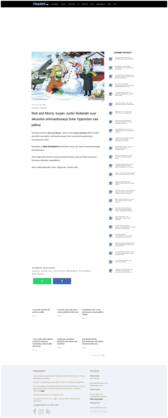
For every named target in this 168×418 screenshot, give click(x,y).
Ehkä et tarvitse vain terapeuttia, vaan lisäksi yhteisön (123, 218)
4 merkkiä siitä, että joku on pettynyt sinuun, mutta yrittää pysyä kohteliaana (124, 76)
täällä (42, 391)
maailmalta (101, 4)
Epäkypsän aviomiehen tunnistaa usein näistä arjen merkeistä (124, 68)
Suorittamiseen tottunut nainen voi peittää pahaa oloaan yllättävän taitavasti (123, 209)
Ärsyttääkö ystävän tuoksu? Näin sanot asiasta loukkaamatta (124, 148)
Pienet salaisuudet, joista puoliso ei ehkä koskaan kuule (123, 157)
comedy (44, 271)
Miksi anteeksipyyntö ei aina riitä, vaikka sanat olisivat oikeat (124, 201)
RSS (115, 4)
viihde (63, 4)
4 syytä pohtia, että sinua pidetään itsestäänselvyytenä (124, 58)
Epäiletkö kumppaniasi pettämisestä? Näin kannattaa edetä (125, 183)
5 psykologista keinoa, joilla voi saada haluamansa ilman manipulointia (124, 253)
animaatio (36, 271)
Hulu (50, 271)
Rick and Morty (54, 132)
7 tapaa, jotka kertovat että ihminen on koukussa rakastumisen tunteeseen (123, 271)
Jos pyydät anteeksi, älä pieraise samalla (123, 261)
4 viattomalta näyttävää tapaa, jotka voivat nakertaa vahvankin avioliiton (124, 139)
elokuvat (71, 4)
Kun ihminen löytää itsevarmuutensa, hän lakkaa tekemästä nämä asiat (124, 85)
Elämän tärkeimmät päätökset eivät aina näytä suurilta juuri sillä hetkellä (125, 244)
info (109, 4)
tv (78, 4)
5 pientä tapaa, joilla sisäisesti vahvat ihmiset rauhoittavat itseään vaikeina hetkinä (125, 192)
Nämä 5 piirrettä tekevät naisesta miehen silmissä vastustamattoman (123, 122)
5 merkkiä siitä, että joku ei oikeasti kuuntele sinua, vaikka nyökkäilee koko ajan (124, 166)
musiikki (85, 4)
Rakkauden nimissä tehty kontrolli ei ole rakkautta (123, 112)
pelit (92, 4)
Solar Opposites (38, 274)
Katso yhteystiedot (96, 399)
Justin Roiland (80, 132)
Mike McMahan (72, 271)
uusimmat (55, 4)
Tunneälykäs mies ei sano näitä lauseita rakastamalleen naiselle (125, 131)
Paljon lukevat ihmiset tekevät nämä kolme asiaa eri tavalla (125, 173)
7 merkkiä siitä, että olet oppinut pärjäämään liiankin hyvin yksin (124, 94)
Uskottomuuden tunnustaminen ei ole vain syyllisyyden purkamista (124, 236)
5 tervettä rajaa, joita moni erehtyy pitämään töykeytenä (124, 103)
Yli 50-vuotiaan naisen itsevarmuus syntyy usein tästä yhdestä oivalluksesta (125, 227)
